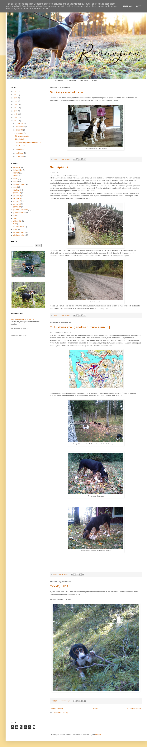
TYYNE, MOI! (60, 586)
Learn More (128, 6)
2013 (16, 121)
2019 (16, 101)
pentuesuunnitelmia (20, 210)
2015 (16, 114)
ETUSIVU (59, 81)
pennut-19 (17, 204)
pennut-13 (17, 193)
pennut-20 (17, 207)
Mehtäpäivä (59, 167)
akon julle (16, 167)
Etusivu (95, 709)
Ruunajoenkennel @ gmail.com (22, 319)
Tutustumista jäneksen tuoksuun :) (80, 327)
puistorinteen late (19, 213)
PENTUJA (84, 81)
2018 (16, 104)
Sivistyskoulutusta (66, 92)
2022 (16, 91)
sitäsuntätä (17, 221)
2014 (16, 117)
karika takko (17, 170)
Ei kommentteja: (64, 159)
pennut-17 (17, 201)
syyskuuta (20, 133)
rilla (14, 215)
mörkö (15, 187)
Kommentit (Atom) (61, 712)
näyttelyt (16, 190)
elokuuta (19, 150)
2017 (16, 108)
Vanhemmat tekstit (134, 709)
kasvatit (16, 173)
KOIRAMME (71, 81)
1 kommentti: (63, 574)
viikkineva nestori (19, 232)
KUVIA (94, 81)
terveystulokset (18, 227)
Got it (138, 6)
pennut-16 (17, 198)
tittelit (15, 229)
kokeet (15, 176)
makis (15, 179)
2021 (16, 95)
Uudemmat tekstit (57, 709)
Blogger (98, 735)
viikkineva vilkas (19, 235)
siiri (14, 218)
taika (15, 224)
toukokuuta (20, 156)
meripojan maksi (19, 184)
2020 (16, 98)
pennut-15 (17, 195)
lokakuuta (19, 130)
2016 (16, 111)
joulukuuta (20, 123)
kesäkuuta (20, 153)
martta (15, 181)
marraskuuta (20, 127)
